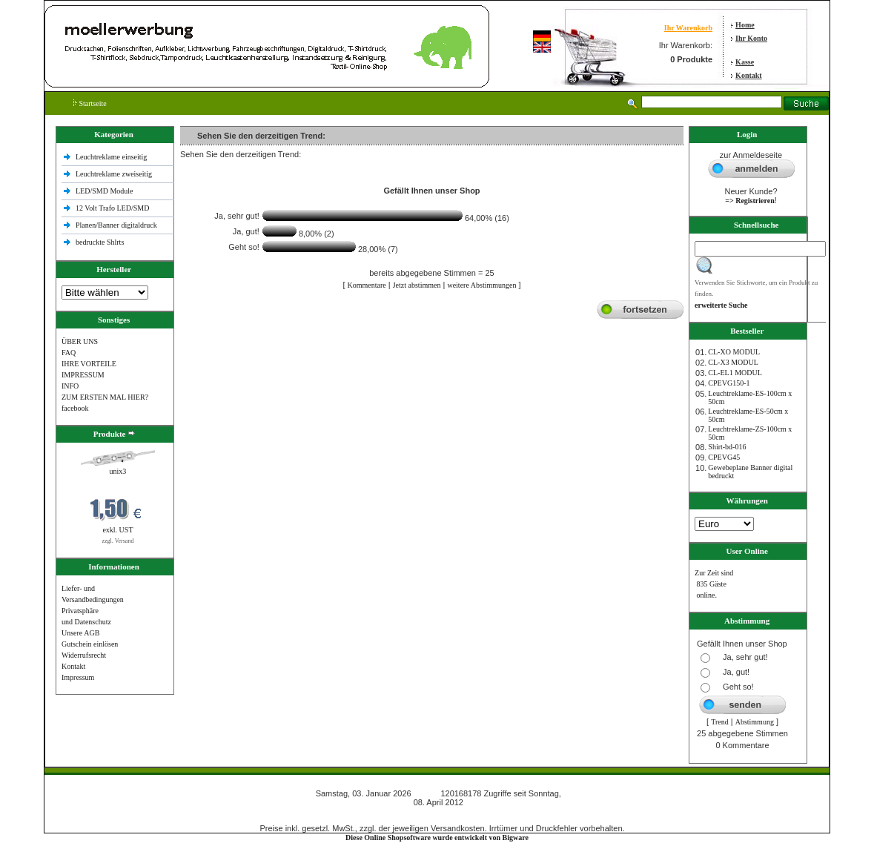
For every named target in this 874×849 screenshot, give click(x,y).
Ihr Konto (751, 38)
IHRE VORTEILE (89, 364)
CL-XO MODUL (734, 352)
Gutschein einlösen (90, 644)
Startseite (90, 103)
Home (745, 25)
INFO (70, 386)
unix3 (118, 471)
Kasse (744, 62)
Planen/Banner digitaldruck (116, 225)
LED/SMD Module (104, 191)
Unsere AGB (80, 633)
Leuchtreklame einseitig (112, 157)
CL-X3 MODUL (733, 362)
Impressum (78, 677)
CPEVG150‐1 (728, 383)
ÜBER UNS (80, 341)
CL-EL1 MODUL (735, 373)
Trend (720, 722)
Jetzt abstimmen (417, 285)
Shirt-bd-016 (727, 447)
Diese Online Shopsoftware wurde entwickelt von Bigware (437, 837)
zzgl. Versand (117, 541)
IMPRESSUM (83, 375)
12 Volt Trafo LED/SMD (112, 208)
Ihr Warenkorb (688, 28)
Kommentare (367, 285)
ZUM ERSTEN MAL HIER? (105, 397)
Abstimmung (754, 722)
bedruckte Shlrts (100, 242)
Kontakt (748, 75)
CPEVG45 (724, 457)
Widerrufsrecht (84, 655)
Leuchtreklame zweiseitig (115, 174)
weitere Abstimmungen (481, 285)
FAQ (69, 352)
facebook (75, 408)
